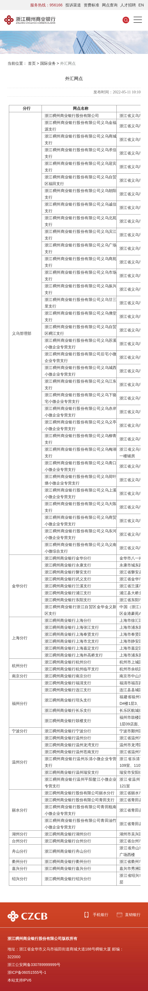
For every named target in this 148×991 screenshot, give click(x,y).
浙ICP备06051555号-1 (26, 972)
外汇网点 (68, 63)
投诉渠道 (73, 5)
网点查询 (110, 5)
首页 (32, 63)
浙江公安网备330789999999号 (33, 964)
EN (141, 5)
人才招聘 (128, 5)
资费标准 (91, 5)
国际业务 (48, 63)
